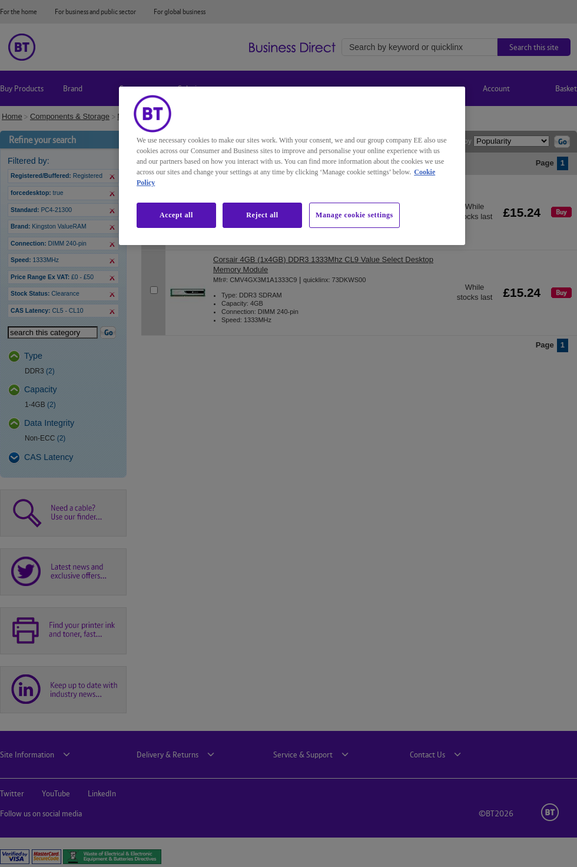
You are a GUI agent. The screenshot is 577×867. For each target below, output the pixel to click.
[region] (292, 165)
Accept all (176, 215)
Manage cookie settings (354, 215)
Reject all (262, 215)
